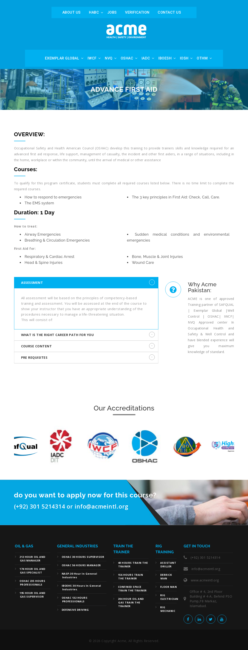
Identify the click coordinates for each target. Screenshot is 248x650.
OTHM (202, 58)
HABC (94, 12)
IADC (146, 58)
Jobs (112, 12)
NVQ (108, 58)
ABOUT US (71, 12)
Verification (137, 12)
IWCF (92, 58)
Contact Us (169, 12)
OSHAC (127, 58)
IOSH (184, 58)
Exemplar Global (62, 58)
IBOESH (165, 58)
